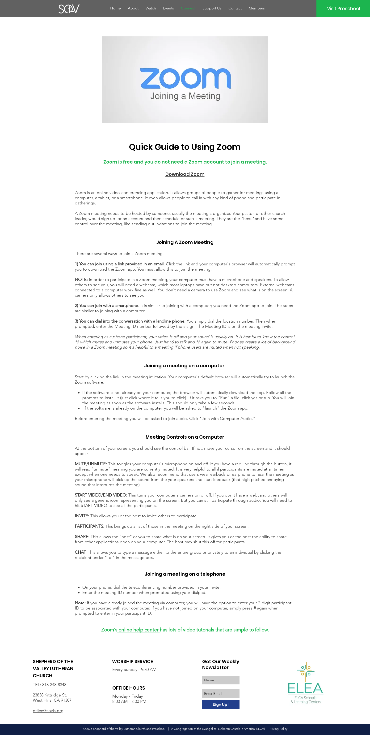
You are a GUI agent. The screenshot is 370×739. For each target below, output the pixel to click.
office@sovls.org (48, 710)
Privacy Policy (278, 728)
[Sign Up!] (221, 704)
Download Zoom (185, 174)
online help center (138, 630)
